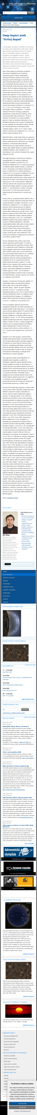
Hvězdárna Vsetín (12, 498)
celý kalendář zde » (28, 699)
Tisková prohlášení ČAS (11, 1036)
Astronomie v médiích (10, 1064)
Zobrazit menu (18, 18)
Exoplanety (6, 584)
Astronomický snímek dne (13, 607)
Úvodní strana (7, 23)
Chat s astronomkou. (28, 758)
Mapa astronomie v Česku (12, 1067)
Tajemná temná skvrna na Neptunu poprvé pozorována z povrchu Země (28, 538)
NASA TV (6, 1050)
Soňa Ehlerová (7, 750)
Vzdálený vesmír (8, 587)
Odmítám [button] (22, 1107)
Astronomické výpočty (10, 1058)
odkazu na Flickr (24, 742)
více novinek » (29, 843)
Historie (5, 602)
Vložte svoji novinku (29, 717)
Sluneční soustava (9, 578)
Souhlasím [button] (22, 1104)
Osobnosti (6, 596)
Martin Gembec (7, 724)
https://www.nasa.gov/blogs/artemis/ (14, 790)
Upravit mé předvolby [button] (22, 1111)
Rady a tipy (7, 1061)
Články (15, 23)
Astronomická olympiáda (11, 1041)
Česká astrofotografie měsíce (14, 641)
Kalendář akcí (8, 666)
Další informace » (28, 954)
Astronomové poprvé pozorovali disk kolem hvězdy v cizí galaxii (28, 518)
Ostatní (5, 599)
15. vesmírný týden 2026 (12, 900)
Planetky (6, 1081)
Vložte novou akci (30, 665)
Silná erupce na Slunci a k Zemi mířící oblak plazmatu (18, 826)
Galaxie (6, 1078)
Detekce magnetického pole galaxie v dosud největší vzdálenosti (27, 524)
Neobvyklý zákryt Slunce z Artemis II (16, 726)
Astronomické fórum (10, 1069)
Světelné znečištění (9, 590)
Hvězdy (5, 581)
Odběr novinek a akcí (11, 705)
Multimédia (6, 593)
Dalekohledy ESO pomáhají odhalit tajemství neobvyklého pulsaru (28, 531)
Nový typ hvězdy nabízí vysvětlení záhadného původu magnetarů (27, 546)
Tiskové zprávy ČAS (10, 1039)
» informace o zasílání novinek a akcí (14, 713)
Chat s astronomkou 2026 (12, 752)
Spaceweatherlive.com (26, 817)
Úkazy (5, 571)
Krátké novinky (9, 718)
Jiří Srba (5, 31)
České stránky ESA (9, 1047)
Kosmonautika (23, 23)
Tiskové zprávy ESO (10, 1044)
